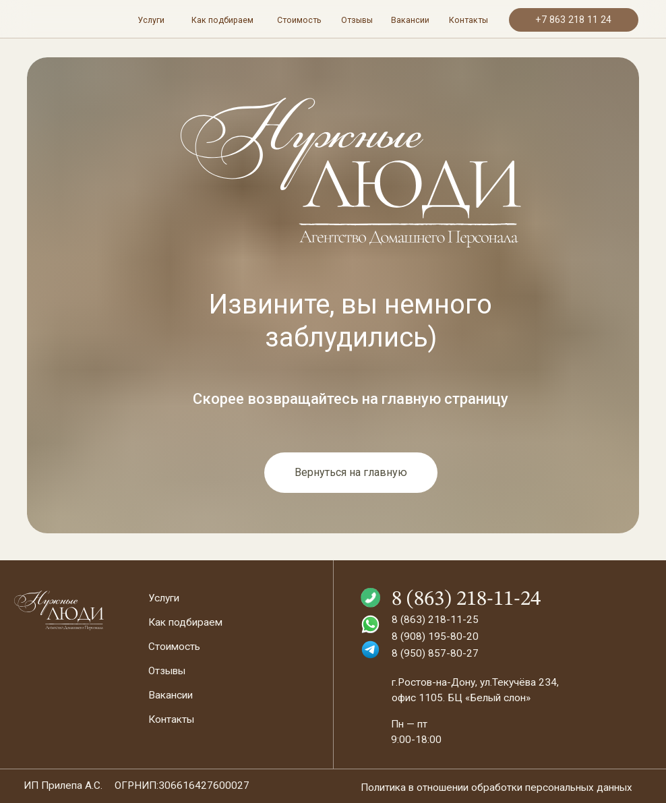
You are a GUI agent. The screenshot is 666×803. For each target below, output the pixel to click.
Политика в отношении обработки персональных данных (496, 787)
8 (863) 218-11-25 (435, 620)
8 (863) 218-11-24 (466, 599)
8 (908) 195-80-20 (435, 636)
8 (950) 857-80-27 (435, 653)
